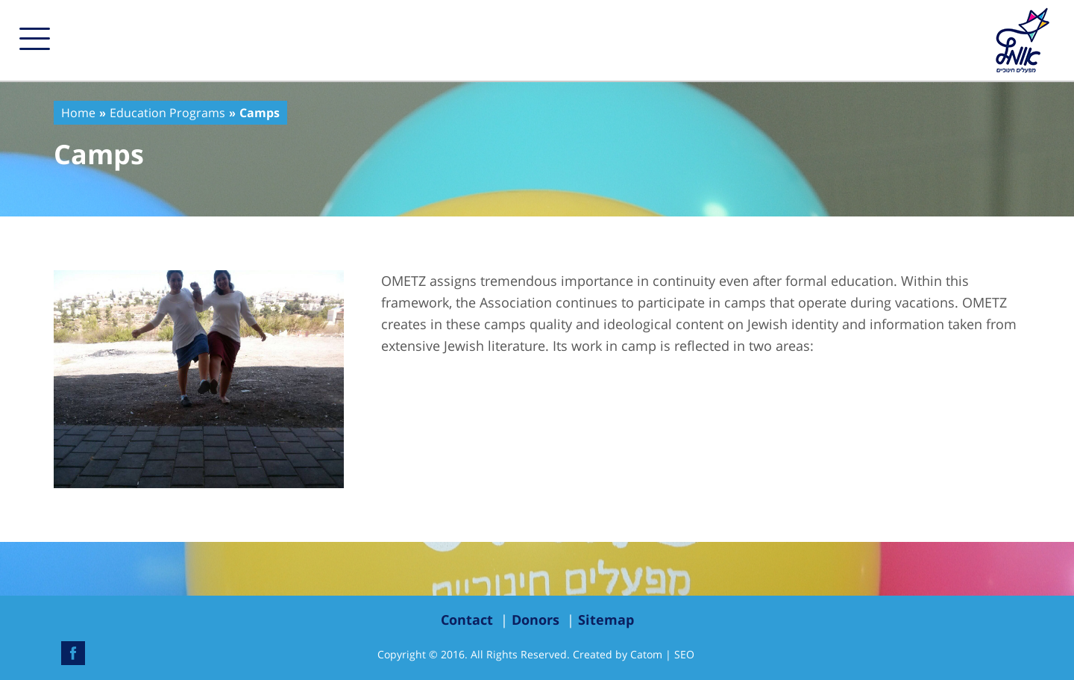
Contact (467, 619)
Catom (646, 654)
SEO (684, 654)
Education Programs (167, 113)
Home (78, 113)
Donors (535, 619)
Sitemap (606, 619)
